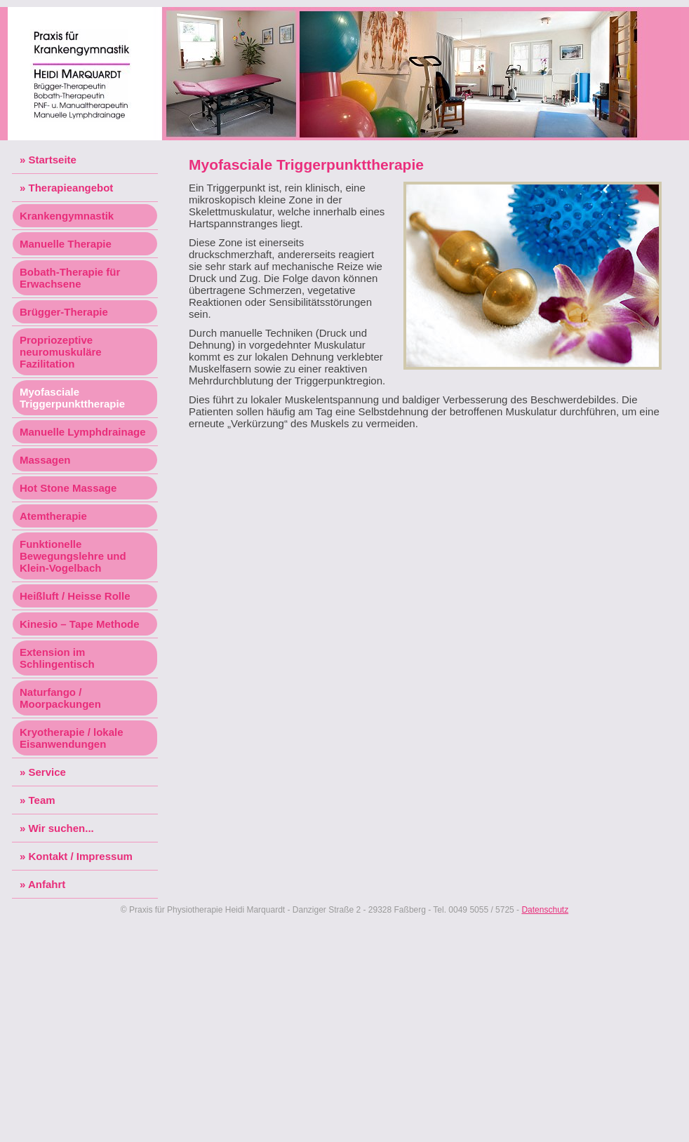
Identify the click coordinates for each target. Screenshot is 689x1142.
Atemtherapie (53, 516)
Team (42, 800)
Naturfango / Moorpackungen (60, 698)
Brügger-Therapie (64, 312)
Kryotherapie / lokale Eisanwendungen (71, 738)
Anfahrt (46, 884)
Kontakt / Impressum (81, 856)
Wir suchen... (61, 828)
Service (47, 772)
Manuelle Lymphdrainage (82, 432)
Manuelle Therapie (66, 244)
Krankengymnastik (67, 216)
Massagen (45, 460)
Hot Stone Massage (68, 488)
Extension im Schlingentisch (57, 658)
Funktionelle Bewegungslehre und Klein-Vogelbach (73, 556)
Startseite (52, 160)
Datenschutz (544, 910)
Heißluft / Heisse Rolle (75, 596)
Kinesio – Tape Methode (80, 624)
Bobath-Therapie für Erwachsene (70, 278)
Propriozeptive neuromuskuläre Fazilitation (61, 352)
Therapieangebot (71, 188)
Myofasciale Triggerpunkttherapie (72, 398)
